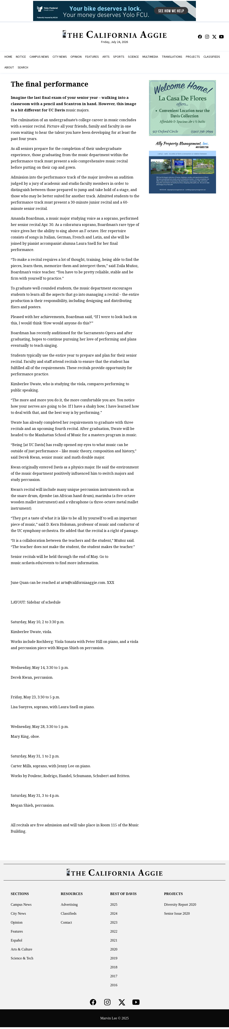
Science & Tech (22, 958)
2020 (113, 949)
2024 (113, 913)
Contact (66, 922)
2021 (113, 940)
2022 (113, 931)
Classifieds (68, 913)
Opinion (16, 922)
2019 (113, 958)
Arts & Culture (21, 949)
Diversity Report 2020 (180, 904)
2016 (113, 985)
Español (16, 940)
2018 (113, 967)
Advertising (69, 904)
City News (18, 913)
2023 (113, 922)
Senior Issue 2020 (177, 913)
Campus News (21, 904)
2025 (113, 904)
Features (17, 931)
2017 (113, 976)
